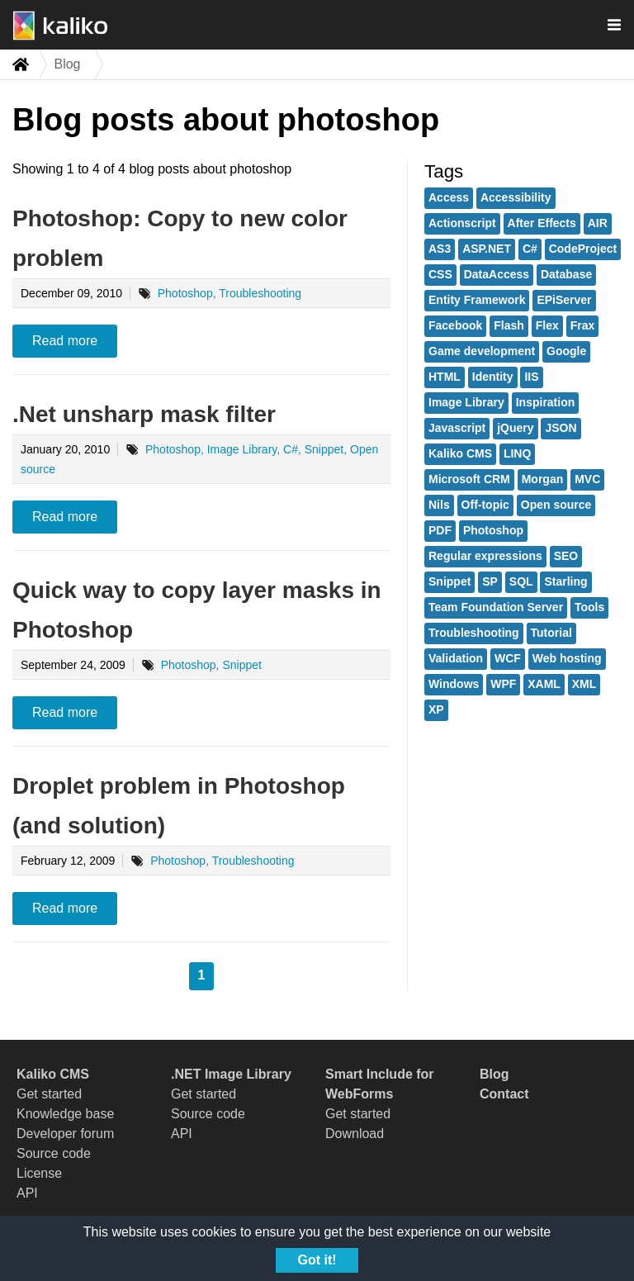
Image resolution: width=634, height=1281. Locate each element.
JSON (560, 427)
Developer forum (65, 1134)
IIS (531, 376)
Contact (504, 1094)
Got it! (316, 1260)
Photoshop (493, 530)
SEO (566, 555)
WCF (507, 658)
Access (448, 197)
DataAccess (496, 274)
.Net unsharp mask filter (144, 414)
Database (566, 274)
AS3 (439, 248)
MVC (587, 479)
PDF (440, 530)
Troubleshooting (473, 632)
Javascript (456, 427)
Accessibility (515, 197)
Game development (481, 351)
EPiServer (564, 299)
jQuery (515, 427)
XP (436, 709)
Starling (565, 581)
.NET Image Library (231, 1074)
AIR (598, 223)
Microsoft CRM (469, 479)
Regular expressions (485, 555)
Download (354, 1134)
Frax (582, 325)
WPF (503, 683)
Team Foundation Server (495, 607)
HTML (444, 376)
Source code (54, 1153)
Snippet (449, 581)
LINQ (517, 453)
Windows (453, 683)
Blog (494, 1074)
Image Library (466, 402)
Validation (455, 658)
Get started (49, 1094)
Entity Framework (476, 299)
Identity (492, 376)
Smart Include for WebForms (379, 1084)
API (27, 1193)
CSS (440, 274)
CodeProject (583, 248)
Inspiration (545, 402)
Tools (589, 607)
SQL (521, 581)
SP (490, 581)
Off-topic (485, 504)
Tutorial (551, 632)
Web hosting (567, 658)
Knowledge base (65, 1114)
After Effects (542, 223)
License (39, 1173)
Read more (64, 341)
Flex (547, 325)
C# (530, 248)
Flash (509, 325)
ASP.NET (486, 248)
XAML (544, 683)
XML (584, 683)
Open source (556, 504)
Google (566, 351)
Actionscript (462, 223)
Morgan (543, 479)
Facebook (455, 325)
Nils (439, 504)
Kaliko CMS (460, 453)
